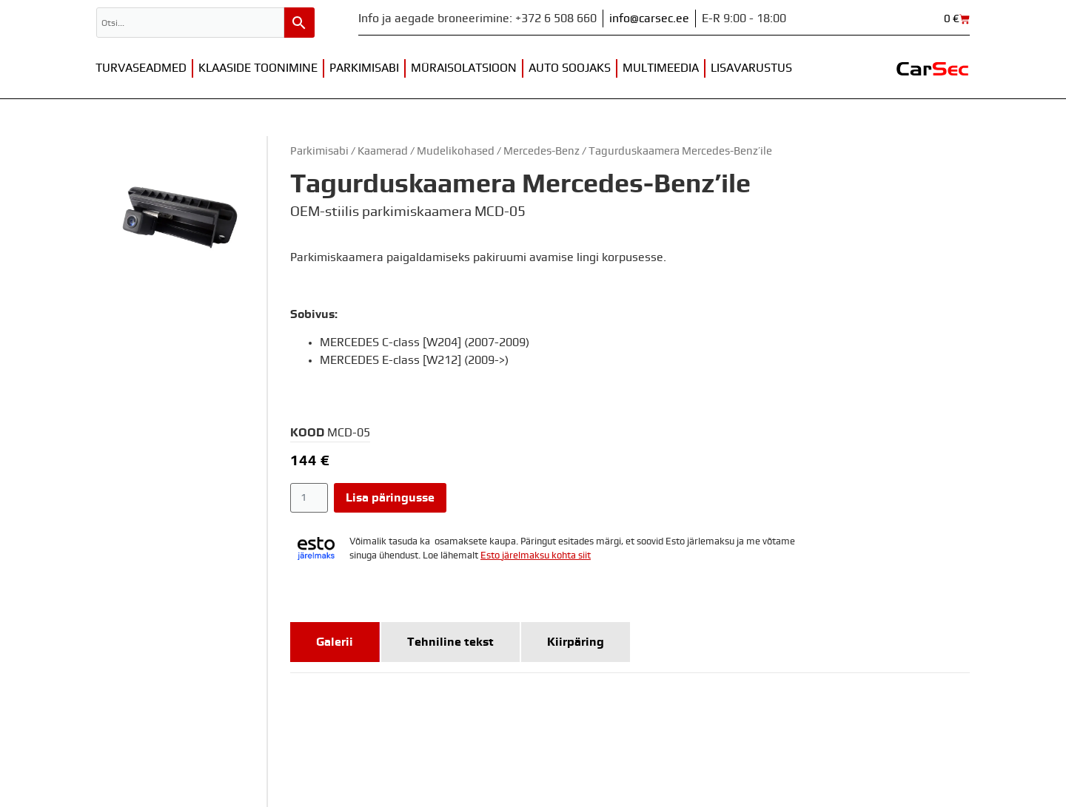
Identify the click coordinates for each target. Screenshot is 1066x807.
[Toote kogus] (309, 498)
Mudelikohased (456, 151)
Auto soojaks (570, 68)
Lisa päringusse (390, 498)
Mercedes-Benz (541, 151)
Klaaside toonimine (258, 68)
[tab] (335, 642)
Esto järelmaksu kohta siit (535, 556)
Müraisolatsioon (464, 68)
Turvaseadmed (141, 68)
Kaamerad (383, 151)
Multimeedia (661, 68)
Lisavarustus (751, 68)
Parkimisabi (364, 68)
